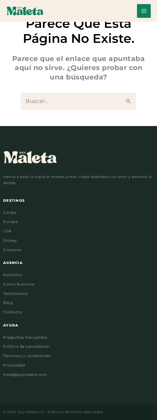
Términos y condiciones (27, 356)
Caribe (9, 212)
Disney (10, 240)
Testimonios (15, 293)
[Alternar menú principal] (144, 11)
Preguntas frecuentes (25, 337)
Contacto (12, 312)
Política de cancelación (26, 346)
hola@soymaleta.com (25, 374)
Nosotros (12, 275)
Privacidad (14, 365)
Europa (10, 222)
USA (7, 231)
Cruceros (12, 250)
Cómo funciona (19, 284)
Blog (8, 303)
